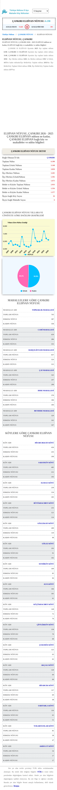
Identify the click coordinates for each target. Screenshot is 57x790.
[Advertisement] (28, 100)
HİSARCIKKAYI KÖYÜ (44, 443)
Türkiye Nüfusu (8, 34)
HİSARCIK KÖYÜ (46, 685)
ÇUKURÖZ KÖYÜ (46, 645)
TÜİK (39, 772)
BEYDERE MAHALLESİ (44, 411)
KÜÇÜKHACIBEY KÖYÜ (43, 604)
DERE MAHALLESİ (46, 391)
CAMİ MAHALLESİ (46, 330)
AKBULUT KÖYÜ (46, 746)
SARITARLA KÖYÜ (46, 706)
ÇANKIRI (51, 158)
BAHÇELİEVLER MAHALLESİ (41, 350)
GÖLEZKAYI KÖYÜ (45, 523)
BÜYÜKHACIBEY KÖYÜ (44, 503)
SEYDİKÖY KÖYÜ (46, 564)
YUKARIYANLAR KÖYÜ (44, 726)
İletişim (16, 786)
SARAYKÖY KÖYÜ (46, 463)
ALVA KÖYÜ (49, 584)
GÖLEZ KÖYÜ (48, 544)
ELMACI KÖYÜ (47, 483)
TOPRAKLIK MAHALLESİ (43, 310)
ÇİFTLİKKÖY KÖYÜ (45, 625)
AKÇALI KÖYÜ (47, 665)
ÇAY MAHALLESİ (46, 370)
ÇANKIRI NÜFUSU (25, 34)
